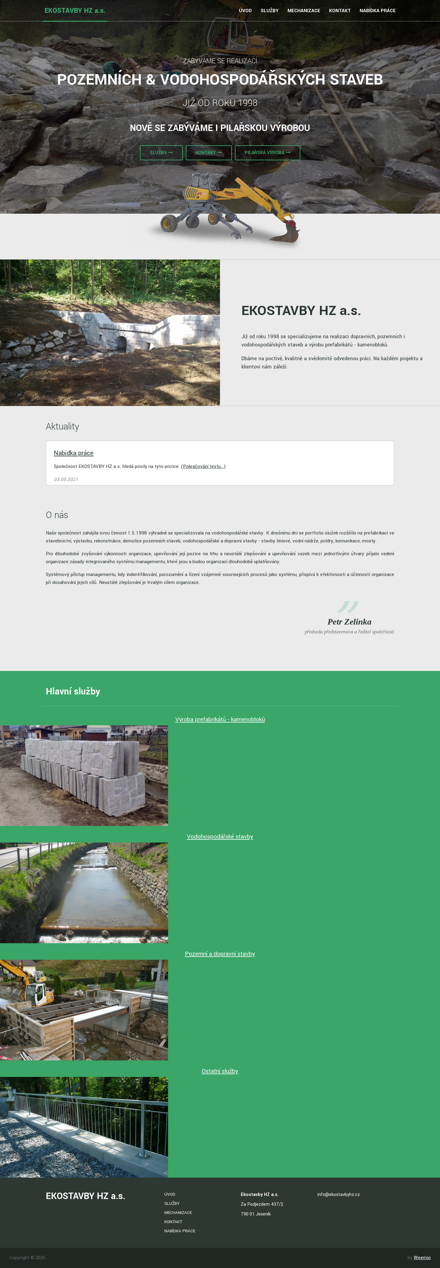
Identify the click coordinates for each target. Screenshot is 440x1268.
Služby (270, 10)
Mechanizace (304, 10)
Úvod (245, 10)
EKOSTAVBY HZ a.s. (75, 11)
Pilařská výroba (268, 153)
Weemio (422, 1257)
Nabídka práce (378, 10)
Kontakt (340, 10)
